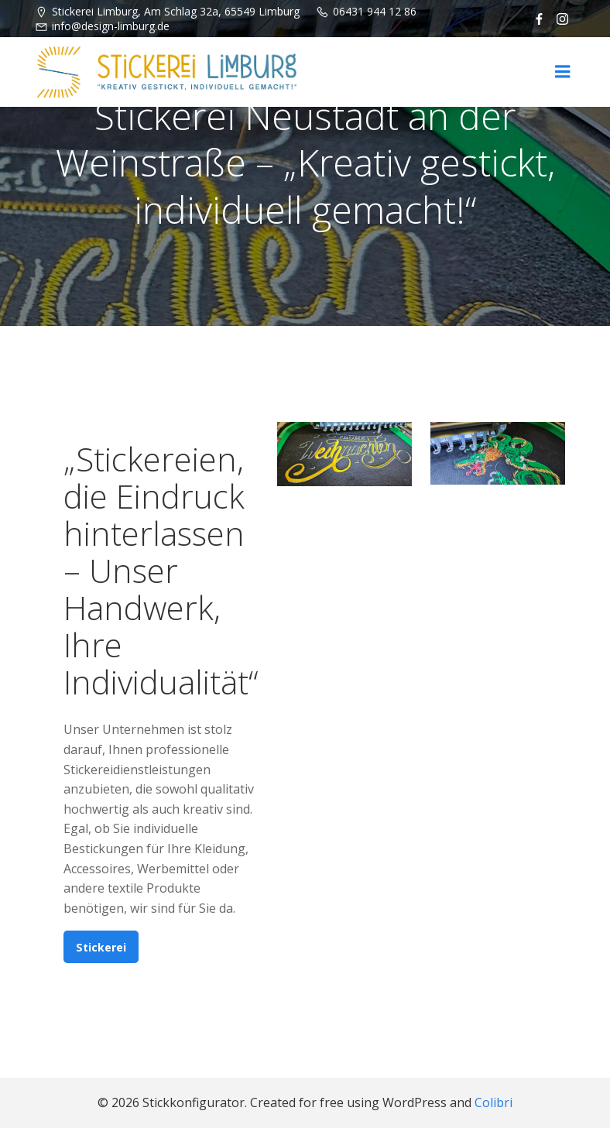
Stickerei (101, 947)
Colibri (493, 1102)
